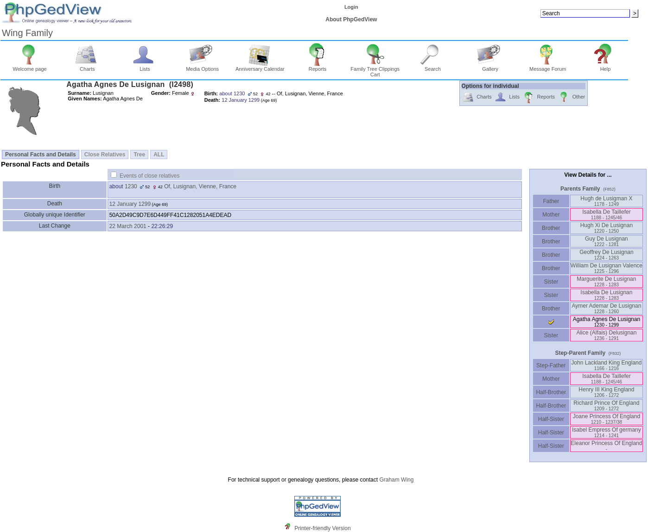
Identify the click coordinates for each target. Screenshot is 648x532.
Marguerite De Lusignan (606, 281)
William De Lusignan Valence (606, 268)
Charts (87, 67)
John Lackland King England (606, 365)
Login (351, 7)
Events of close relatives (149, 176)
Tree (139, 154)
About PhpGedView (351, 19)
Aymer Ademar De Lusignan (606, 308)
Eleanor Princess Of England (606, 446)
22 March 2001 (127, 226)
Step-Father (551, 365)
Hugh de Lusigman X (606, 201)
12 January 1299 (130, 204)
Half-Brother (551, 392)
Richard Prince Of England (606, 405)
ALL (158, 154)
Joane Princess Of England (606, 419)
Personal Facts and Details (40, 154)
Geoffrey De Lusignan (606, 254)
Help (605, 67)
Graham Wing (396, 479)
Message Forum (547, 67)
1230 (131, 186)
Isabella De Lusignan (606, 295)
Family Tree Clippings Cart (375, 69)
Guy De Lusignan (606, 241)
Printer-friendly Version (322, 528)
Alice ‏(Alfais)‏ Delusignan (606, 335)
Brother (551, 228)
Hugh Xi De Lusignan (606, 228)
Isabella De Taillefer (606, 214)
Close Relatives (105, 154)
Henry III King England (606, 392)
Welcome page (30, 67)
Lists (145, 67)
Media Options (202, 67)
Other (571, 97)
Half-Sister (551, 419)
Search (432, 67)
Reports (318, 67)
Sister (551, 281)
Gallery (490, 67)
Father (550, 201)
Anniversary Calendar (260, 67)
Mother (551, 214)
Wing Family (27, 33)
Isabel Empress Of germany (606, 432)
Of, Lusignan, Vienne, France (200, 186)
